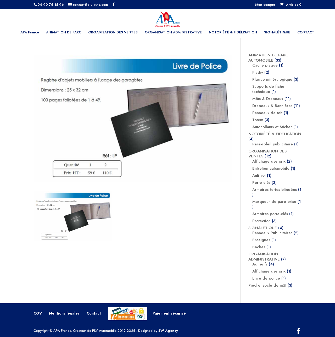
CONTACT (305, 33)
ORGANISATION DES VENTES (113, 33)
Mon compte (265, 5)
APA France (29, 33)
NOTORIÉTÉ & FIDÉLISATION (233, 33)
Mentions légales (64, 313)
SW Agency (168, 330)
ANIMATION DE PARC (63, 33)
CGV (38, 313)
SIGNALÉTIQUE (277, 33)
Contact (94, 313)
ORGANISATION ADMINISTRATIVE (173, 33)
